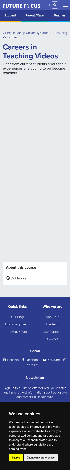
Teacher (59, 15)
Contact (52, 339)
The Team (52, 324)
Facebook (30, 360)
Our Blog (17, 317)
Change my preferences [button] (41, 457)
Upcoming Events (17, 324)
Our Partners (52, 332)
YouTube (51, 360)
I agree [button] (16, 457)
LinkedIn (11, 360)
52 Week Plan (17, 332)
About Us (52, 317)
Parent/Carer (35, 15)
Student (10, 15)
